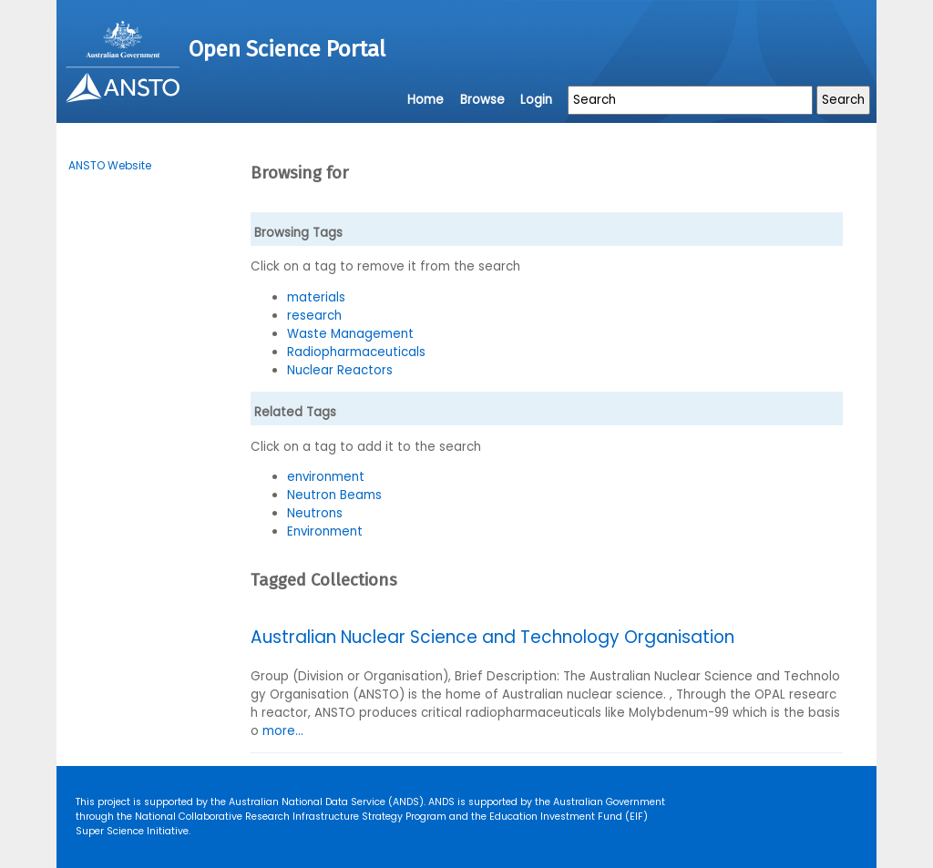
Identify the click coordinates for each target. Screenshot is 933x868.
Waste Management (350, 333)
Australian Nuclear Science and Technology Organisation (492, 637)
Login (536, 99)
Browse (482, 99)
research (314, 315)
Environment (325, 531)
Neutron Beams (334, 495)
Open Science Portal (287, 49)
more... (282, 731)
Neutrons (315, 513)
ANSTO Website (109, 165)
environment (325, 476)
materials (316, 297)
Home (425, 99)
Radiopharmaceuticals (356, 352)
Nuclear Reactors (340, 370)
